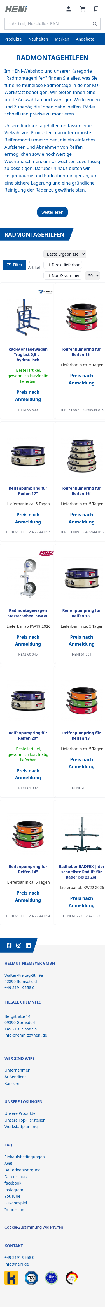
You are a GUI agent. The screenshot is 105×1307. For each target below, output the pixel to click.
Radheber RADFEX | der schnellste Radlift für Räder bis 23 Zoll (81, 872)
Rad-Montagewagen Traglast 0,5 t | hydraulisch (28, 354)
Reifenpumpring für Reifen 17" (28, 490)
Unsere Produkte (20, 1113)
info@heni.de (16, 1264)
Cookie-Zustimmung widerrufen (33, 1227)
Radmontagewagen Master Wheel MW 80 (28, 613)
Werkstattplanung (21, 1126)
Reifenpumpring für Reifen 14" (28, 869)
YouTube (12, 1196)
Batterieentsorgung (22, 1169)
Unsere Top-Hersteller (24, 1120)
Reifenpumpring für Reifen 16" (81, 490)
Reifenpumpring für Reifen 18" (81, 613)
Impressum (14, 1209)
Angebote (85, 39)
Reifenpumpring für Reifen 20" (28, 735)
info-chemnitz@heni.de (25, 1035)
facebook (12, 1183)
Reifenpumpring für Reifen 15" (81, 351)
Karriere (11, 1083)
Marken (62, 39)
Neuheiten (38, 39)
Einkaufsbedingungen (24, 1156)
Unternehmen (17, 1070)
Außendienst (16, 1076)
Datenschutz (15, 1176)
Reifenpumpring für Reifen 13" (81, 735)
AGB (8, 1163)
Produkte (13, 39)
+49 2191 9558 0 (19, 1257)
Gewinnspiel (15, 1202)
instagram (13, 1189)
